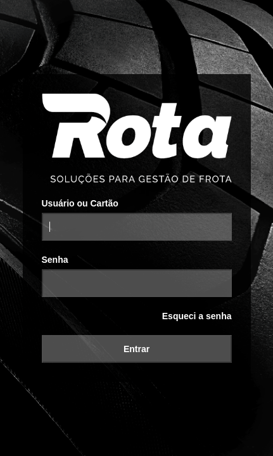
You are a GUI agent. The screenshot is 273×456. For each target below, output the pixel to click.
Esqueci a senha (197, 316)
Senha (55, 260)
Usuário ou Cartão (80, 203)
